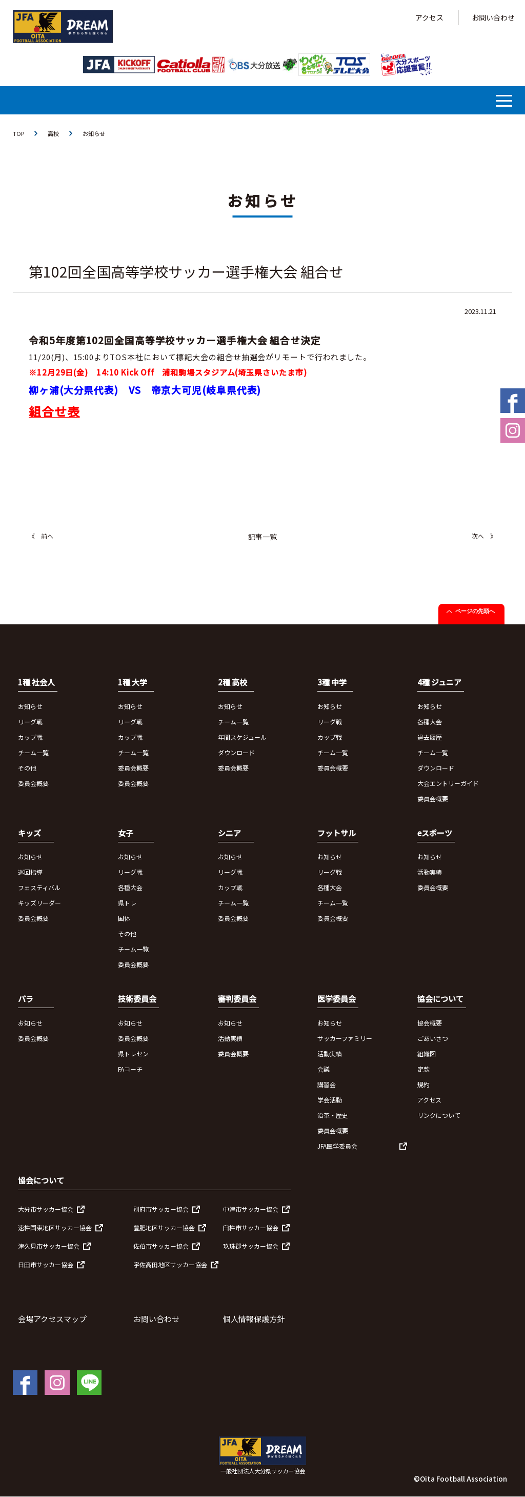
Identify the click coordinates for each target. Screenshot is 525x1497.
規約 (423, 1084)
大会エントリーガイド (448, 783)
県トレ (127, 903)
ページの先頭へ (475, 611)
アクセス (429, 17)
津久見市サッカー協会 (48, 1246)
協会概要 (429, 1023)
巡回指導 (30, 872)
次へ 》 (484, 536)
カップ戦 (30, 737)
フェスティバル (39, 887)
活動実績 (429, 872)
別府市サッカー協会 (161, 1209)
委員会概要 (33, 783)
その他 (27, 768)
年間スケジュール (242, 737)
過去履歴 (429, 737)
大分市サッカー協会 (45, 1209)
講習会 (326, 1084)
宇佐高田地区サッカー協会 (170, 1264)
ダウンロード (236, 752)
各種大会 (429, 722)
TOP (19, 133)
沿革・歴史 (332, 1115)
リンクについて (438, 1115)
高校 (55, 133)
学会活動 (329, 1100)
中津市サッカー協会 (250, 1209)
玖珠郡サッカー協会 (250, 1246)
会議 (323, 1069)
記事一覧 (262, 537)
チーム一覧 (33, 752)
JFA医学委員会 (337, 1146)
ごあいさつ (432, 1038)
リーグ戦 (30, 722)
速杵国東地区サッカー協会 (55, 1228)
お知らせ (97, 133)
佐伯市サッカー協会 (161, 1246)
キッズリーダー (39, 903)
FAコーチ (130, 1069)
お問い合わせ (493, 17)
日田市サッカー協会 (45, 1264)
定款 (423, 1069)
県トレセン (133, 1054)
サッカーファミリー (344, 1038)
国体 (124, 918)
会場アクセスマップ (52, 1319)
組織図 (426, 1054)
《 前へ (41, 536)
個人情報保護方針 (254, 1319)
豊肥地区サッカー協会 (164, 1228)
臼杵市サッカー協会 (250, 1228)
